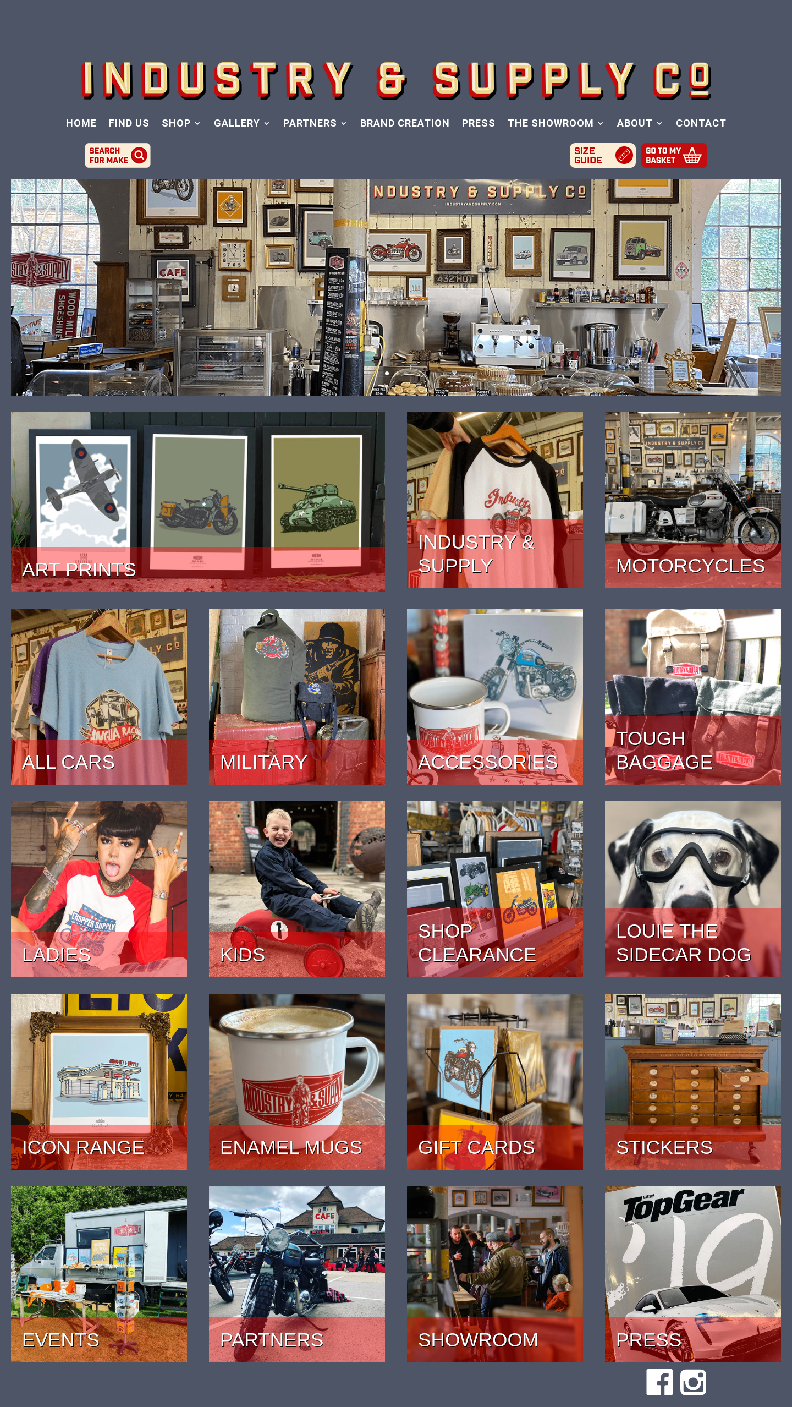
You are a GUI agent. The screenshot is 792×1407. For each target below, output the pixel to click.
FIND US (129, 124)
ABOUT (635, 124)
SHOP (176, 124)
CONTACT (701, 124)
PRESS (479, 124)
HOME (81, 124)
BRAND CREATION (405, 124)
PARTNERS (310, 124)
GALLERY (237, 124)
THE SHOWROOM (551, 124)
